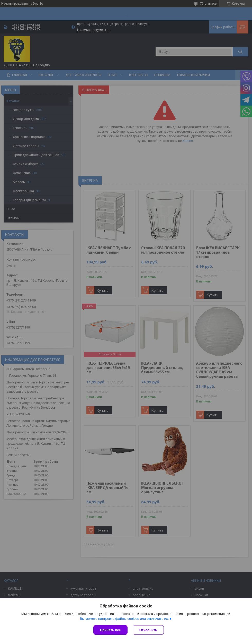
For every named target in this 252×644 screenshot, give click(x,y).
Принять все (110, 630)
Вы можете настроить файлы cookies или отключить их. (124, 619)
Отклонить (148, 630)
